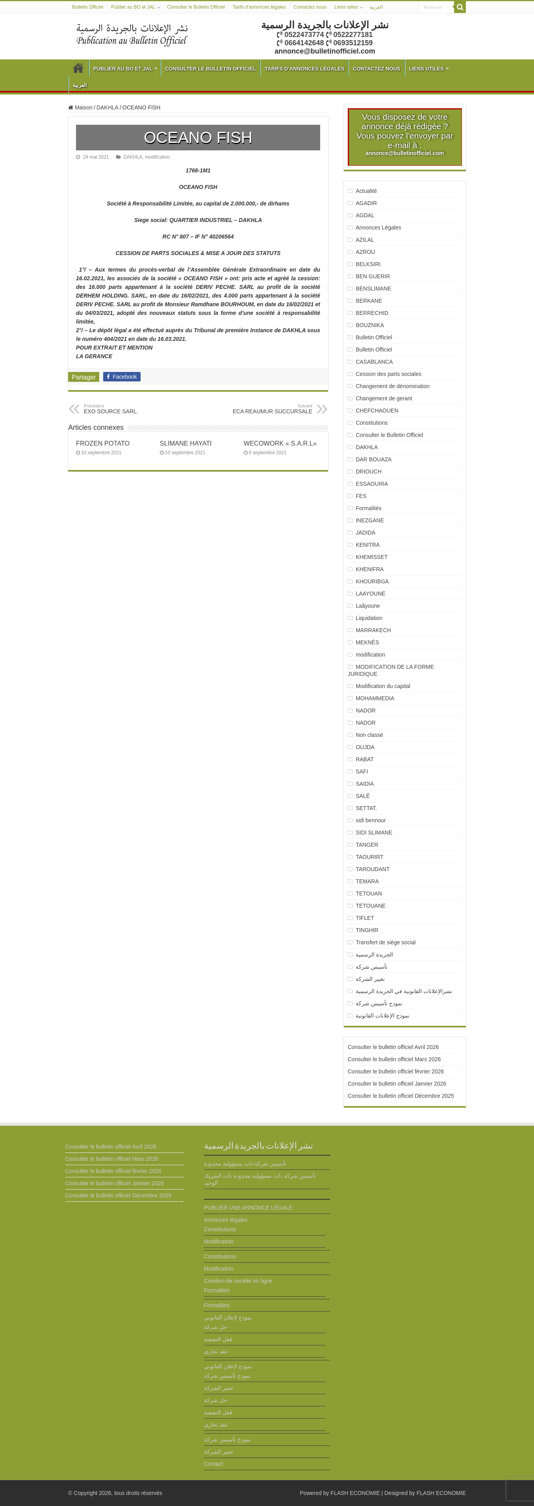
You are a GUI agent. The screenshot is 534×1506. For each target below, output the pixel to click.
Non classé (369, 735)
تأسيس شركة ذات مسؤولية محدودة (245, 1163)
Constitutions (372, 423)
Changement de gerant (384, 398)
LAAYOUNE (370, 593)
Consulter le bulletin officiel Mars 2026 (394, 1059)
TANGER (367, 845)
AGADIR (366, 203)
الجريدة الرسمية (374, 954)
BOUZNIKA (370, 325)
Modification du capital (383, 686)
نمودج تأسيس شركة (379, 1003)
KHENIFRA (370, 569)
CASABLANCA (374, 362)
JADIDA (365, 532)
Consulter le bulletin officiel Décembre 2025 (401, 1096)
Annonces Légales (378, 227)
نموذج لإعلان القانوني (228, 1317)
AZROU (365, 252)
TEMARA (370, 881)
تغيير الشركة (370, 979)
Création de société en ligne (238, 1281)
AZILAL (365, 240)
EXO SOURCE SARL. (124, 408)
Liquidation (369, 618)
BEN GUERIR (373, 276)
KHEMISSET (372, 557)
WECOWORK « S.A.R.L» (280, 443)
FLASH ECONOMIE (355, 1493)
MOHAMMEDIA (375, 698)
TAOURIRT (371, 857)
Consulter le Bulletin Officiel (196, 7)
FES (361, 496)
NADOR (366, 710)
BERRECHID (372, 313)
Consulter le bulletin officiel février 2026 (396, 1071)
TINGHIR (367, 930)
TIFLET (365, 918)
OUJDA (365, 747)
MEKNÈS (367, 642)
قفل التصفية (218, 1339)
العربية (376, 7)
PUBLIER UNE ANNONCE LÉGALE (248, 1207)
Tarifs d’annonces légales (259, 7)
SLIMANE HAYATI (186, 443)
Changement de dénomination (393, 386)
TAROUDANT (373, 869)
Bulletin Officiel (87, 7)
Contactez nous (309, 7)
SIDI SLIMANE (377, 832)
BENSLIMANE (373, 288)
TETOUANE (371, 906)
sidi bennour (371, 820)
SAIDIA (365, 784)
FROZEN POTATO (103, 443)
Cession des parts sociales (388, 374)
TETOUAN (369, 893)
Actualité (366, 191)
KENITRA (368, 545)
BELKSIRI (368, 264)
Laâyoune (368, 606)
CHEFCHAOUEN (377, 410)
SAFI (362, 771)
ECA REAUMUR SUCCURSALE (272, 408)
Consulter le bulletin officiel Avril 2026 (393, 1047)
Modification (219, 1241)
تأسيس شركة (372, 967)
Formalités (368, 508)
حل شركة (215, 1327)
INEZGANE (370, 520)
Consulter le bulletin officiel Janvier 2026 (397, 1083)
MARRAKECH (373, 630)
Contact (213, 1464)
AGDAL (365, 215)
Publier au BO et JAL (133, 7)
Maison (80, 107)
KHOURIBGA (372, 581)
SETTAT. (366, 808)
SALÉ (363, 796)
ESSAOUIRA (372, 484)
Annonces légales (226, 1220)
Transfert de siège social (385, 942)
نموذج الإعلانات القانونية (383, 1015)
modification (157, 157)
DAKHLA (107, 107)
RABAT (365, 759)
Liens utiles (346, 7)
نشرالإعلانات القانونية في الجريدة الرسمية (404, 991)
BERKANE (369, 301)
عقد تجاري (216, 1351)
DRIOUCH (368, 471)
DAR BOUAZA (373, 459)
